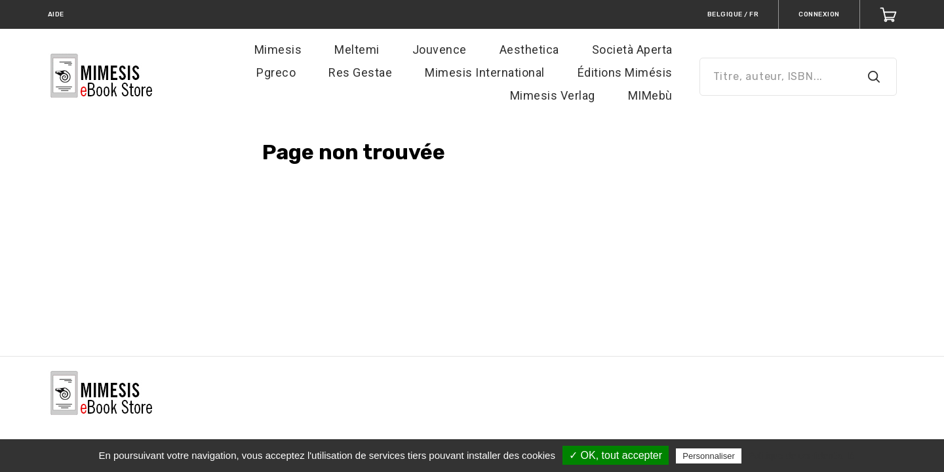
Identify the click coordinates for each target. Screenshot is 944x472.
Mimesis (278, 49)
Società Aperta (632, 49)
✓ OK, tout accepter (615, 455)
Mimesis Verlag (552, 95)
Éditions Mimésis (625, 72)
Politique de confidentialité (801, 455)
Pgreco (276, 72)
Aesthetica (529, 49)
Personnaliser (708, 456)
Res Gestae (360, 72)
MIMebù (650, 95)
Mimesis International (485, 72)
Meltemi (357, 49)
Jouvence (439, 49)
